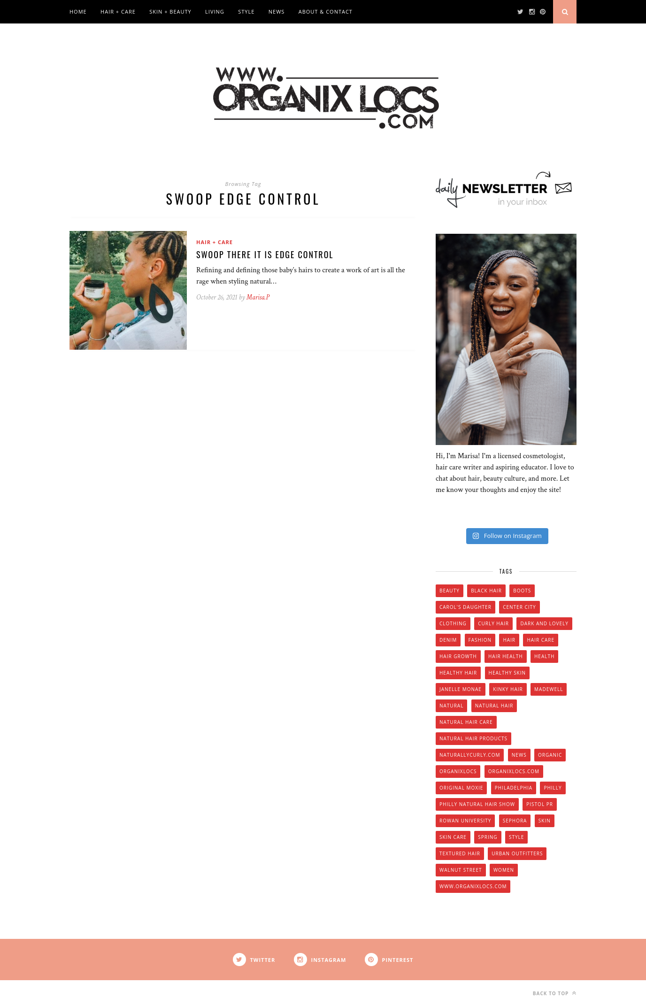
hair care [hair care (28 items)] (540, 640)
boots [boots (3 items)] (522, 590)
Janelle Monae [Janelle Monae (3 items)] (460, 689)
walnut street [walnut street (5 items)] (460, 870)
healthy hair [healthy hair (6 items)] (458, 672)
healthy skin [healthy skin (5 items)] (507, 672)
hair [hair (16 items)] (509, 640)
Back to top (555, 993)
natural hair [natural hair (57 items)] (494, 705)
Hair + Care (118, 11)
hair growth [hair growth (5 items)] (458, 656)
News (277, 11)
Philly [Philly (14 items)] (552, 787)
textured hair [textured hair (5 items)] (459, 853)
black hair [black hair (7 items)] (486, 590)
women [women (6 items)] (503, 870)
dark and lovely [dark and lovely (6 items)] (544, 623)
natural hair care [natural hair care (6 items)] (466, 722)
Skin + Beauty (170, 11)
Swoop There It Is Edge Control (265, 254)
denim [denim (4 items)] (448, 640)
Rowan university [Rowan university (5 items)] (465, 820)
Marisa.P (257, 297)
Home (78, 11)
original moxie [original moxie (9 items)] (461, 787)
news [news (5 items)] (519, 755)
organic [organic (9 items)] (550, 755)
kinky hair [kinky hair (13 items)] (508, 689)
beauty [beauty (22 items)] (449, 590)
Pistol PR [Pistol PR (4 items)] (539, 804)
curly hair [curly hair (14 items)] (493, 623)
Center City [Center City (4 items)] (519, 607)
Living (214, 11)
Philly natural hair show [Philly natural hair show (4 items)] (477, 804)
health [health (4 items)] (544, 656)
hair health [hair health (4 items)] (505, 656)
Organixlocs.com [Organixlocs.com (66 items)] (513, 771)
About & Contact (326, 11)
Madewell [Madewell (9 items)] (548, 689)
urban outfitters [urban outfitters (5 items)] (517, 853)
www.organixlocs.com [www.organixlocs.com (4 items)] (473, 886)
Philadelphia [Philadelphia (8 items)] (513, 787)
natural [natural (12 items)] (451, 705)
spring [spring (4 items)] (487, 837)
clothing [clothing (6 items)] (453, 623)
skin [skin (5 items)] (544, 820)
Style (246, 11)
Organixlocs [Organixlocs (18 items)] (458, 771)
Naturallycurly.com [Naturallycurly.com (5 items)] (469, 755)
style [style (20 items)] (516, 837)
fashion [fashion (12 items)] (480, 640)
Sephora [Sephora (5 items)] (515, 820)
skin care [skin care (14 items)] (453, 837)
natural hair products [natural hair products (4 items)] (473, 738)
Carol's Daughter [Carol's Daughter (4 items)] (465, 607)
